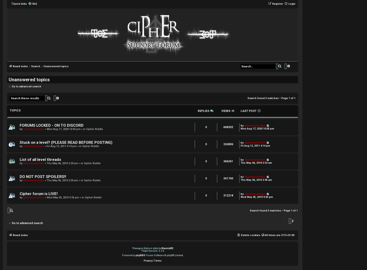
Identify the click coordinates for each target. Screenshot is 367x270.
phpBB (139, 255)
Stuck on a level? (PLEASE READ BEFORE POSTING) (66, 142)
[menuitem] (32, 4)
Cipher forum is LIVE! (39, 194)
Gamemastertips (33, 129)
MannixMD (167, 248)
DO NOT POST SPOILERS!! (43, 176)
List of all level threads (40, 159)
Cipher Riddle (94, 129)
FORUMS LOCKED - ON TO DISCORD (52, 125)
